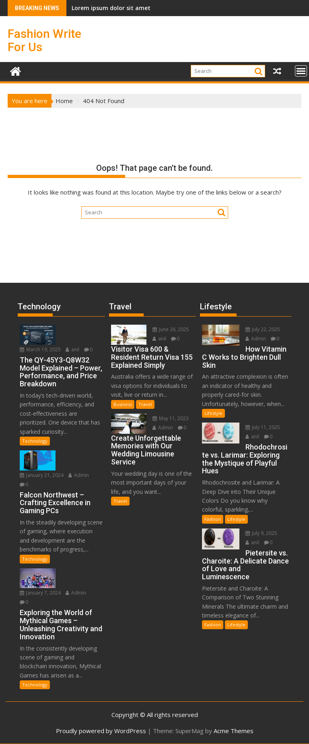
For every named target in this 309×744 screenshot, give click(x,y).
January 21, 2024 (42, 475)
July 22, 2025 (262, 329)
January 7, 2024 (40, 592)
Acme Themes (233, 731)
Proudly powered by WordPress (101, 731)
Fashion (212, 519)
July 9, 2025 (261, 533)
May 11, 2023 (170, 418)
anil (72, 349)
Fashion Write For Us (44, 40)
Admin (78, 475)
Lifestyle (213, 413)
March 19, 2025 (40, 349)
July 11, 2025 (262, 427)
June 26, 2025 (170, 329)
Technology (34, 441)
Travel (145, 404)
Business (122, 404)
